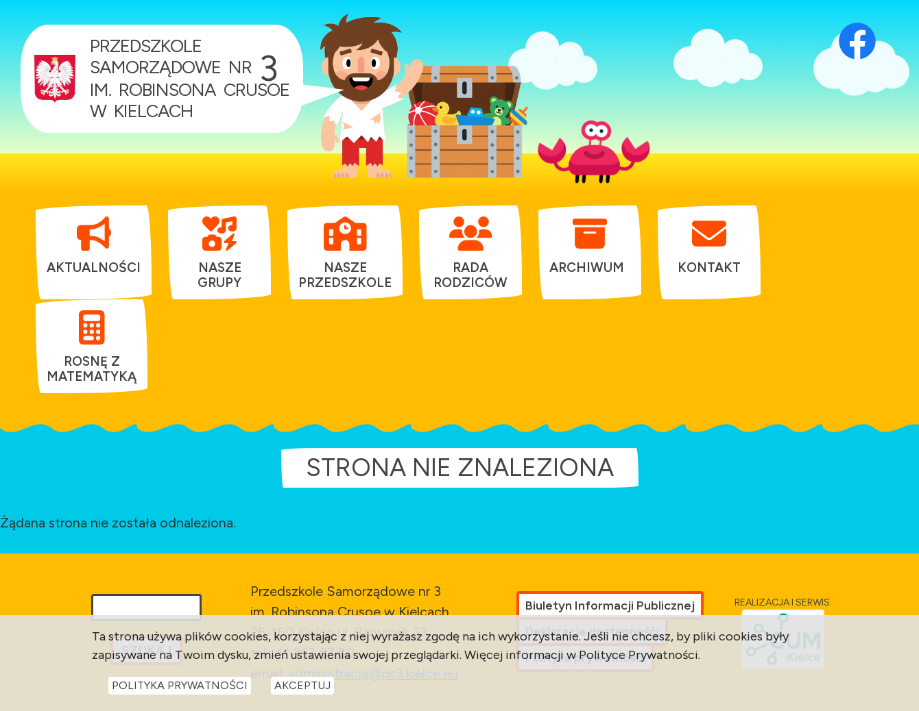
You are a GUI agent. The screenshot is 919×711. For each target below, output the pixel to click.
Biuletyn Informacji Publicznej (610, 605)
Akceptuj (302, 690)
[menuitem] (94, 245)
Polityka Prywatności (180, 690)
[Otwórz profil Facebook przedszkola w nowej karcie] (857, 24)
